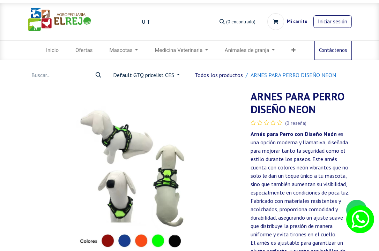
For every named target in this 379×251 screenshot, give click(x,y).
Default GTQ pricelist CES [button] (144, 74)
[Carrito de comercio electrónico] (287, 21)
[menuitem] (52, 50)
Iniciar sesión (332, 21)
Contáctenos (333, 50)
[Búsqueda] (237, 21)
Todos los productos (219, 74)
